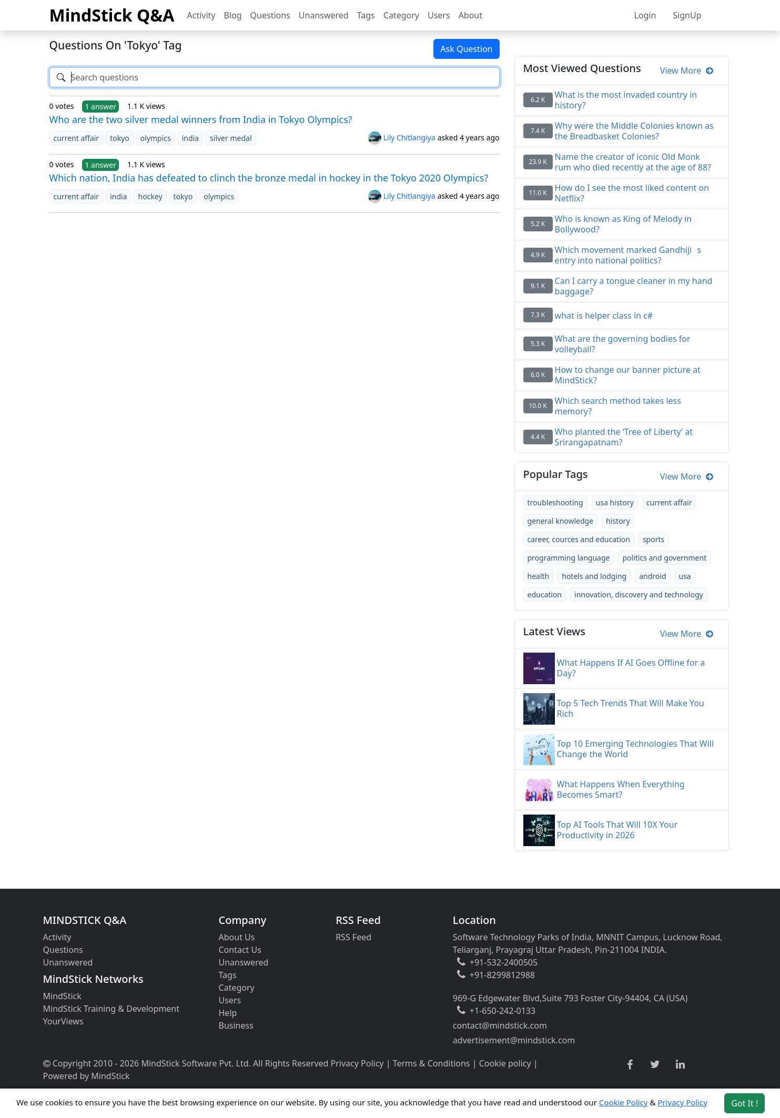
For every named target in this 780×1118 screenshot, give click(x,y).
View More (686, 70)
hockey (150, 196)
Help (228, 1013)
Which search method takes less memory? (618, 405)
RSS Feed (353, 937)
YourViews (63, 1021)
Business (236, 1025)
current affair (76, 138)
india (190, 138)
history (618, 521)
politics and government (664, 558)
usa (685, 576)
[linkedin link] (680, 1065)
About (470, 15)
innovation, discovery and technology (638, 594)
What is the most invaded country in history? (626, 99)
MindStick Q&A (112, 15)
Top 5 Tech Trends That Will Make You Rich (630, 708)
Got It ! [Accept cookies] (744, 1103)
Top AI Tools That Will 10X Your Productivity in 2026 (617, 829)
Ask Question (466, 49)
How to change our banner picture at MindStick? (628, 374)
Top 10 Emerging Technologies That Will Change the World (635, 748)
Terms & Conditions (431, 1063)
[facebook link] (630, 1065)
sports (653, 539)
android (652, 576)
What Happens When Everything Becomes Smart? (621, 789)
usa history (615, 502)
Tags (366, 15)
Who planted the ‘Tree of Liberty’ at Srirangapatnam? (624, 437)
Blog (233, 15)
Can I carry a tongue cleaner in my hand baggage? (634, 286)
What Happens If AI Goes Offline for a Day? (631, 667)
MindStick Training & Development (111, 1008)
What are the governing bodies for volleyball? (623, 343)
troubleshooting (555, 502)
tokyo (119, 138)
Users (439, 15)
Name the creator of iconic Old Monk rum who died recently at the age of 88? (633, 161)
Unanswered (324, 15)
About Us (237, 937)
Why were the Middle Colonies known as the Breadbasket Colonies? (634, 130)
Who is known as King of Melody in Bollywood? (623, 224)
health (539, 576)
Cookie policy (505, 1063)
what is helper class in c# (604, 315)
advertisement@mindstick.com (514, 1040)
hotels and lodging (594, 576)
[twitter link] (655, 1065)
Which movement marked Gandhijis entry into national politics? (628, 255)
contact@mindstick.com (500, 1025)
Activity (201, 15)
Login (645, 15)
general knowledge (561, 521)
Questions (270, 15)
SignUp (687, 15)
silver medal (230, 138)
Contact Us (240, 950)
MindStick (62, 996)
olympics (155, 138)
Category (401, 15)
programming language (569, 558)
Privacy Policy (357, 1063)
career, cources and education (579, 539)
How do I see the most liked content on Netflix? (632, 193)
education (545, 594)
